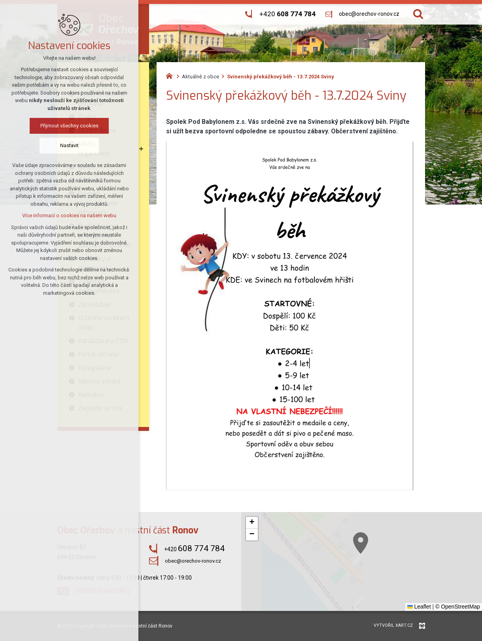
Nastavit (69, 145)
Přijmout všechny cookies (69, 126)
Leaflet (419, 606)
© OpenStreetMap (457, 606)
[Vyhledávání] (418, 14)
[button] (252, 523)
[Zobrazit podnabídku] (141, 148)
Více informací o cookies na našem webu (69, 215)
